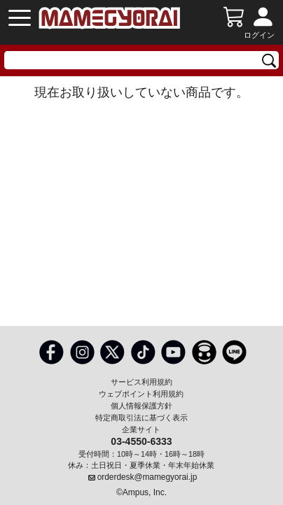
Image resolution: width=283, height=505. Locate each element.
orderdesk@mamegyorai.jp (147, 477)
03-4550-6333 (141, 440)
